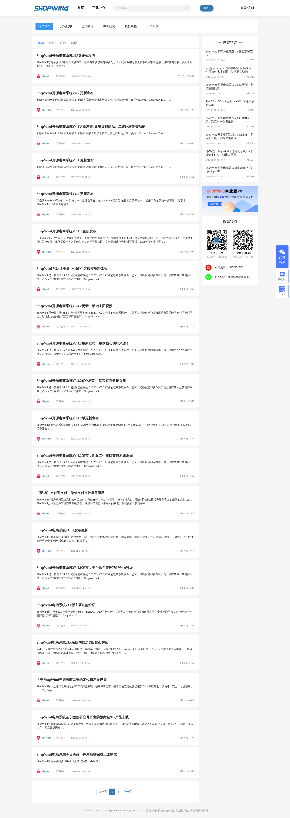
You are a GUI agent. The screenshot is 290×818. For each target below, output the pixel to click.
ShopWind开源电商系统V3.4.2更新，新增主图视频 (74, 306)
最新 (63, 43)
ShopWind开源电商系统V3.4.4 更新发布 (66, 231)
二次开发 (152, 26)
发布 (206, 8)
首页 (81, 8)
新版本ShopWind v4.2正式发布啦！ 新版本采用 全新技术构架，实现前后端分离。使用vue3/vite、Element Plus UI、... (104, 133)
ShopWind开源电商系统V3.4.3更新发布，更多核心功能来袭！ (83, 343)
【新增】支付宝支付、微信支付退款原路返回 (71, 493)
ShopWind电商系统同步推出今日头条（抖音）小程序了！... (71, 761)
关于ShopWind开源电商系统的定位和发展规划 (71, 680)
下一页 (128, 791)
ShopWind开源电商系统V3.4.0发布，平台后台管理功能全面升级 (85, 568)
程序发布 (44, 26)
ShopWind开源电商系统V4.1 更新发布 (65, 160)
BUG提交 (109, 26)
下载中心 (98, 8)
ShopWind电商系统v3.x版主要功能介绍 (66, 605)
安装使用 (66, 26)
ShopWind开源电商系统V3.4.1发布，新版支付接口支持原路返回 (85, 455)
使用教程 (87, 26)
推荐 (41, 43)
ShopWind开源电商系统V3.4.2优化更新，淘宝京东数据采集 (81, 381)
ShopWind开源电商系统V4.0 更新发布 (65, 194)
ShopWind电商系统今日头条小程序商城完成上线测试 (77, 754)
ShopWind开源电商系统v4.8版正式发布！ (68, 56)
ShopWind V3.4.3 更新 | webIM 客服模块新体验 (72, 269)
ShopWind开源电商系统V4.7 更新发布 (65, 93)
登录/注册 (247, 8)
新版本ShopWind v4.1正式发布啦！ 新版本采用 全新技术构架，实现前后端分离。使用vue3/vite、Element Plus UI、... (104, 167)
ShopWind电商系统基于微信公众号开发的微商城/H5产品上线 (83, 717)
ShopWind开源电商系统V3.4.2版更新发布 (68, 418)
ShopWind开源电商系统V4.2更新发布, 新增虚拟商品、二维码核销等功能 (91, 127)
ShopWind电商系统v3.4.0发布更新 (62, 530)
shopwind (47, 76)
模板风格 (131, 26)
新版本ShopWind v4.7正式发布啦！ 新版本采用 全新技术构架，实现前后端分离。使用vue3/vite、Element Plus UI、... (104, 99)
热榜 (74, 43)
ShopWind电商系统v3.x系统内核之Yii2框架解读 (72, 642)
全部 (52, 43)
